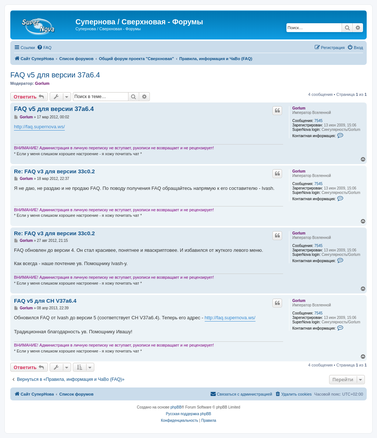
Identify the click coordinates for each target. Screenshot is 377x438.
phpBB (176, 407)
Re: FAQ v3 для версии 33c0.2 (54, 171)
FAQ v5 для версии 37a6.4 (55, 75)
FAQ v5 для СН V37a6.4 (45, 301)
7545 (318, 121)
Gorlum (42, 83)
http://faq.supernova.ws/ (39, 126)
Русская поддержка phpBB (188, 414)
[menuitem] (44, 47)
